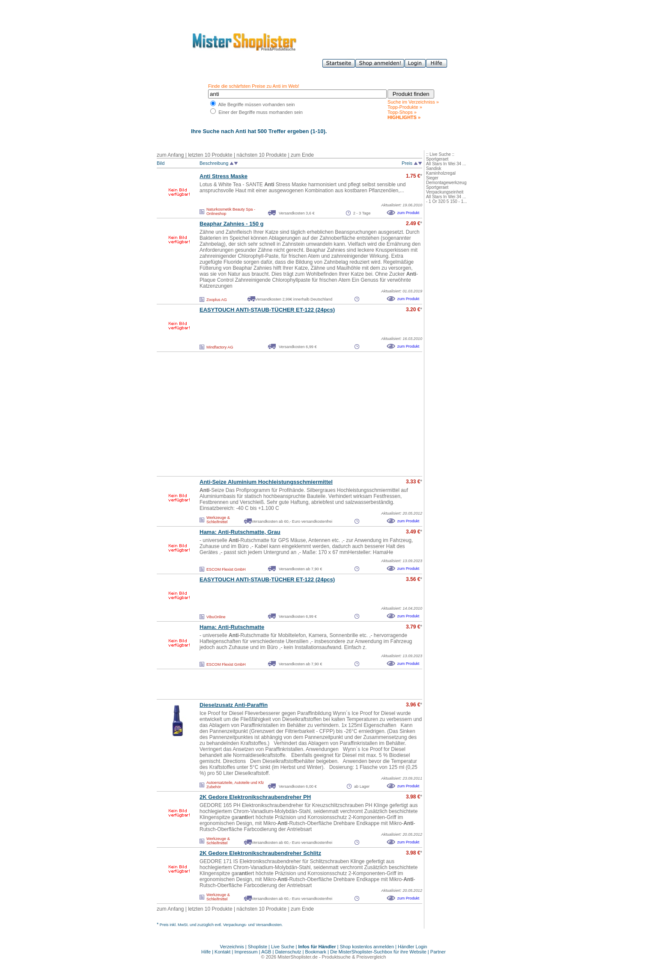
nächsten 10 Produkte (261, 155)
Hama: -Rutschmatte (232, 627)
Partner (438, 951)
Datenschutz (288, 951)
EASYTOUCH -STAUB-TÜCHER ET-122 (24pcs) (267, 310)
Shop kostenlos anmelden (367, 946)
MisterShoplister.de (297, 956)
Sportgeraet (437, 159)
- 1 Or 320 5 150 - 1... (446, 201)
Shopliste (257, 946)
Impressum (245, 951)
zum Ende (302, 155)
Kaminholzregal (441, 173)
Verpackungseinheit (444, 192)
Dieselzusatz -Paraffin (234, 705)
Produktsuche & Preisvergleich (354, 956)
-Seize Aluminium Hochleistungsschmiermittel (266, 482)
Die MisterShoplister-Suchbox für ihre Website (378, 951)
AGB (266, 951)
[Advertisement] (271, 414)
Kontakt (223, 951)
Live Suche (282, 946)
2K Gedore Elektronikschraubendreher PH (255, 797)
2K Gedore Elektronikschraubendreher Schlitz (260, 853)
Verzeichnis (232, 946)
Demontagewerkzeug (446, 182)
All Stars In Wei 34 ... (446, 163)
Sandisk (433, 168)
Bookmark (316, 951)
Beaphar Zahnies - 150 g (232, 223)
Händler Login (412, 946)
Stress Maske (223, 176)
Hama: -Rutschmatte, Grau (240, 532)
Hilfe (206, 951)
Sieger (432, 178)
